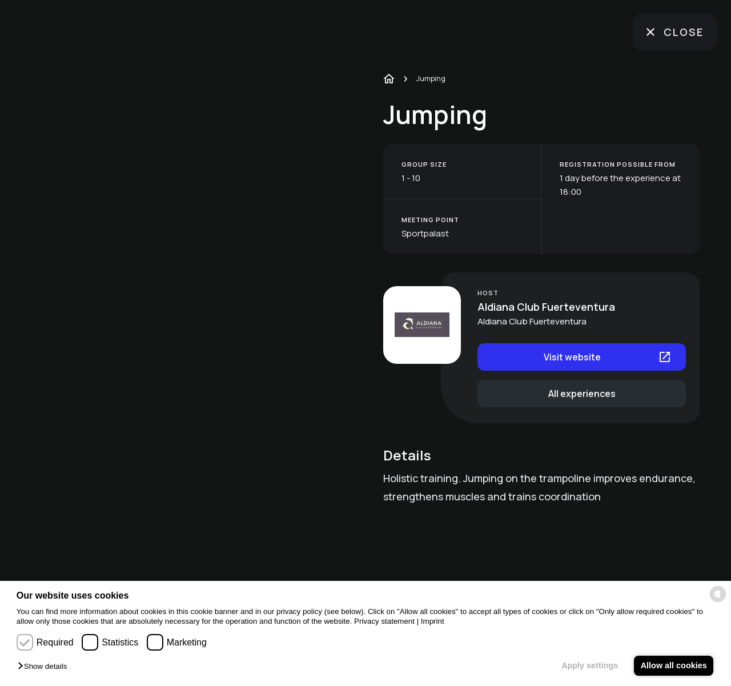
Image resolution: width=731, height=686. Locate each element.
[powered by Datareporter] (718, 594)
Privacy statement (384, 621)
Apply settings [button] (589, 665)
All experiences (582, 393)
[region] (207, 343)
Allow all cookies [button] (674, 665)
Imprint (432, 621)
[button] (45, 666)
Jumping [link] (430, 78)
